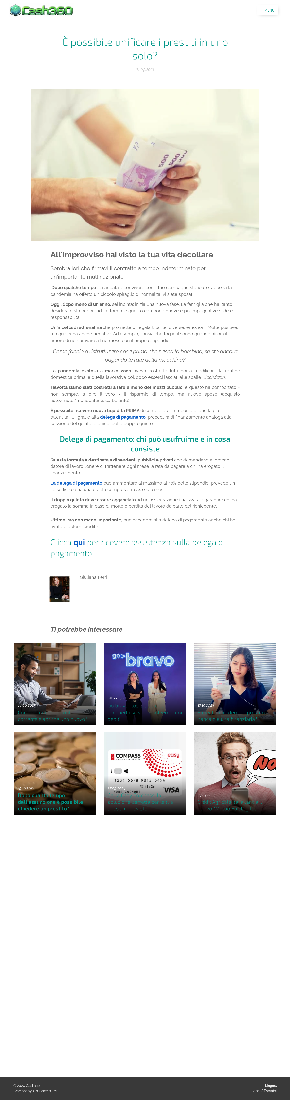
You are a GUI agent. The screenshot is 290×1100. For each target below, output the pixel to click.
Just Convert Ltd (44, 1091)
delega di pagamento (122, 416)
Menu (267, 10)
